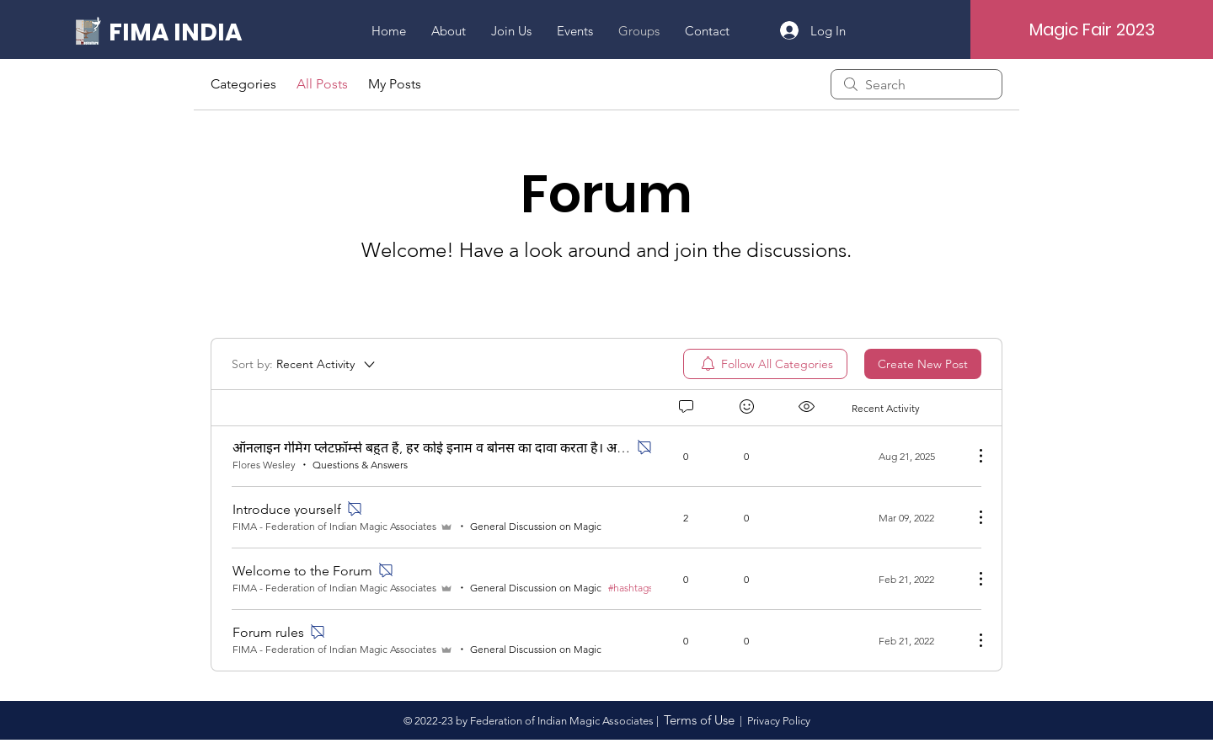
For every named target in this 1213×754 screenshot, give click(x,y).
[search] (916, 84)
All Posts (322, 84)
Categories (243, 84)
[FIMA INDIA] (175, 32)
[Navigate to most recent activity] (906, 517)
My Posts (394, 84)
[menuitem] (765, 364)
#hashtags (630, 587)
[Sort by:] (304, 364)
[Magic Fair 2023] (1091, 29)
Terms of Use (699, 720)
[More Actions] (972, 456)
